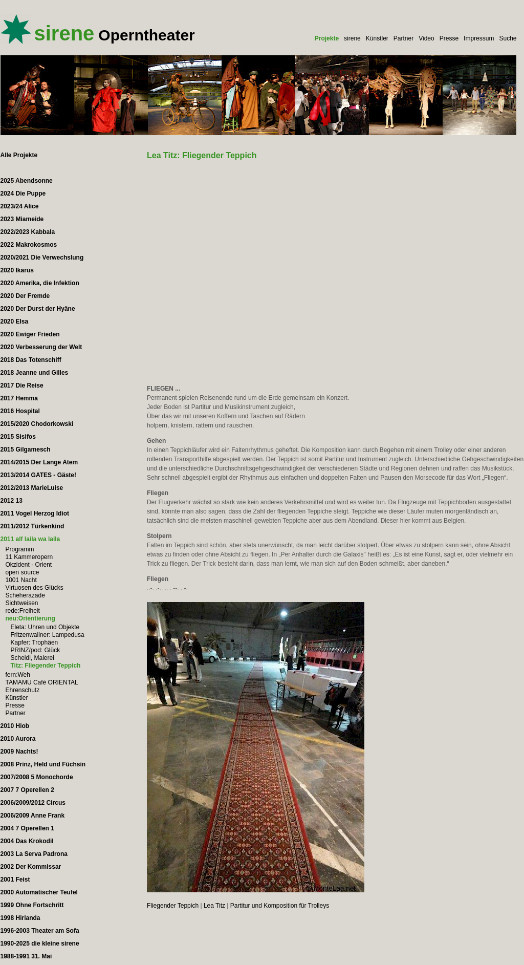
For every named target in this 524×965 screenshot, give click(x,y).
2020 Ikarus (17, 270)
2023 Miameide (22, 219)
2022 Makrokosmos (29, 244)
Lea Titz (214, 905)
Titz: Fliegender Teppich (46, 665)
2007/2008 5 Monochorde (37, 777)
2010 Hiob (15, 726)
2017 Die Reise (22, 385)
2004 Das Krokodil (27, 841)
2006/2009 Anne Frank (33, 815)
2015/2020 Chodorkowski (37, 423)
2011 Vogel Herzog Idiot (35, 513)
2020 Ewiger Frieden (30, 334)
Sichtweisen (22, 603)
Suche (507, 38)
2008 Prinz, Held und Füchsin (43, 764)
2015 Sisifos (18, 436)
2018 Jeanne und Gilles (35, 372)
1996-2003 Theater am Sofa (40, 930)
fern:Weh (18, 674)
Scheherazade (25, 595)
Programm (20, 549)
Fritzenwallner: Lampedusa (47, 634)
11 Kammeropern (29, 557)
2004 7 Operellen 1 (27, 828)
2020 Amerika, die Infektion (40, 283)
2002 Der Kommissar (31, 866)
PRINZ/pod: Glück (35, 650)
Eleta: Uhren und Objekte (45, 627)
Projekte (327, 38)
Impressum (479, 38)
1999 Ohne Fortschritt (32, 905)
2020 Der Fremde (25, 295)
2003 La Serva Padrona (34, 853)
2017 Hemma (19, 398)
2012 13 (12, 500)
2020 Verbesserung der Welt (41, 347)
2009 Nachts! (19, 751)
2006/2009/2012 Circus (33, 802)
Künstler (377, 38)
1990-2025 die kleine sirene (40, 943)
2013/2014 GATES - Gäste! (39, 475)
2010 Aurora (18, 738)
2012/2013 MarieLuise (32, 487)
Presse (449, 38)
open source (22, 572)
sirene (352, 38)
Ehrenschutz (23, 690)
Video (426, 38)
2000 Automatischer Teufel (39, 892)
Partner (403, 38)
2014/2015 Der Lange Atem (39, 462)
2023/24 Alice (20, 206)
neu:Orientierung (30, 618)
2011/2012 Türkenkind (32, 526)
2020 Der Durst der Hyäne (38, 308)
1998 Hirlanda (20, 917)
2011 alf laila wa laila (30, 539)
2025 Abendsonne (27, 180)
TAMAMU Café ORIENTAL (42, 682)
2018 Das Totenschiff (31, 359)
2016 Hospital (20, 411)
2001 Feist (15, 879)
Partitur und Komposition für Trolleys (279, 905)
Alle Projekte (19, 155)
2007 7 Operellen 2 (27, 790)
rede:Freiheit (23, 610)
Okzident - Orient (29, 564)
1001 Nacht (21, 580)
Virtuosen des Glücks (34, 587)
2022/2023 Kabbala (28, 231)
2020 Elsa (15, 321)
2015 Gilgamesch (26, 449)
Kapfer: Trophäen (34, 642)
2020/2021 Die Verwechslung (42, 257)
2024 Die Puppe (23, 193)
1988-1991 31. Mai (26, 956)
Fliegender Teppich (173, 905)
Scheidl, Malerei (32, 657)
